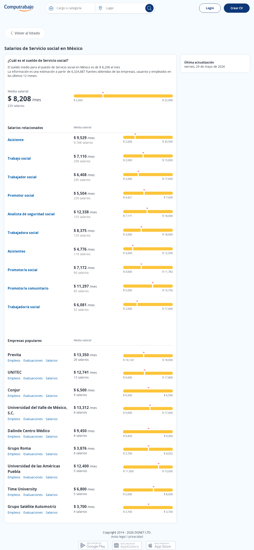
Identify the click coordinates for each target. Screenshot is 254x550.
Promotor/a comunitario (28, 288)
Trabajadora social (23, 232)
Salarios (52, 360)
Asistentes (16, 251)
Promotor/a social (22, 269)
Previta (14, 354)
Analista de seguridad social (31, 214)
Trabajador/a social (24, 306)
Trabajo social (19, 158)
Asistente (16, 139)
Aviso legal (118, 536)
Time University (22, 489)
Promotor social (21, 195)
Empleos (14, 360)
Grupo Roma (19, 448)
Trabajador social (22, 177)
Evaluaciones (33, 360)
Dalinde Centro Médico (29, 430)
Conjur (14, 390)
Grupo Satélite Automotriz (32, 506)
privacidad (135, 536)
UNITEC (15, 372)
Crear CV (237, 8)
